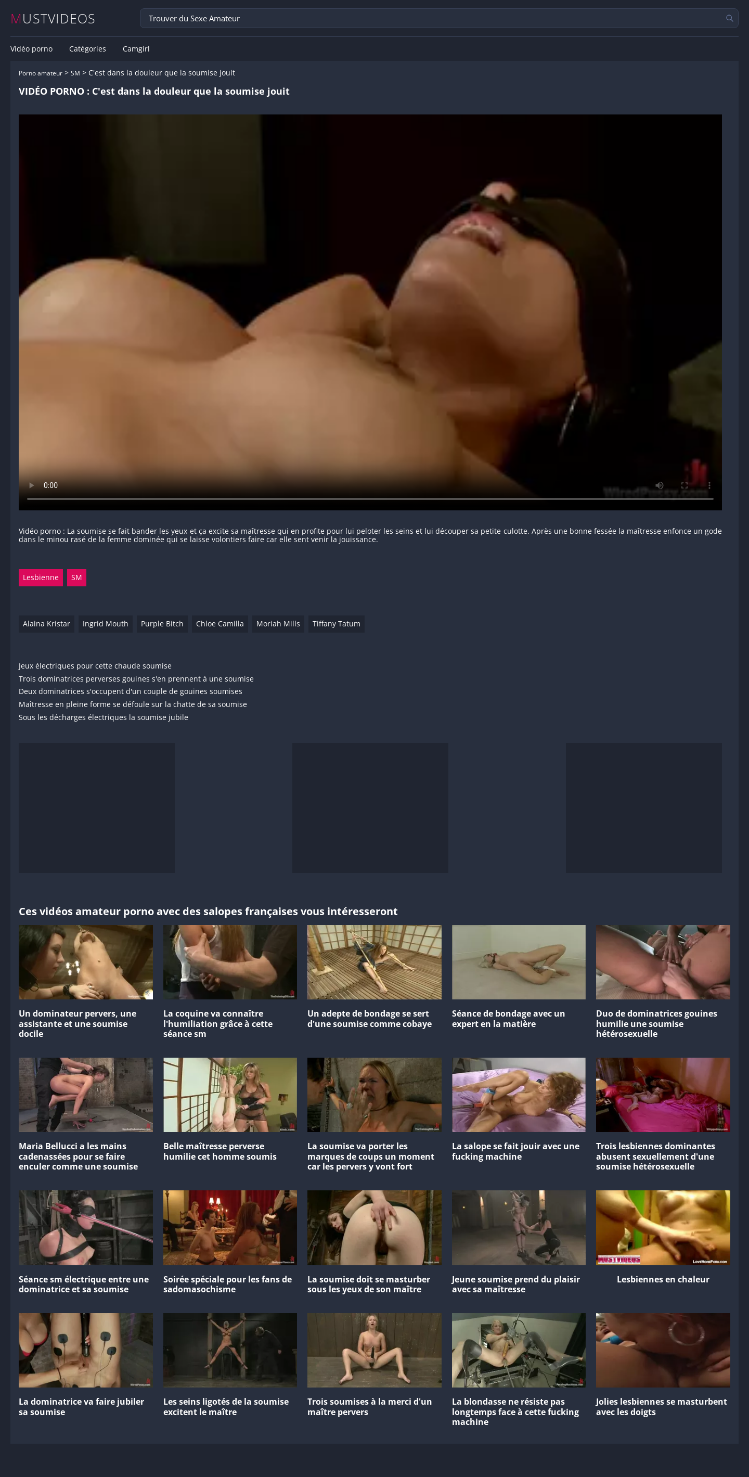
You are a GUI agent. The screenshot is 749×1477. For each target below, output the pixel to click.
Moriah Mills (278, 623)
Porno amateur (40, 73)
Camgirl (136, 49)
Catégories (87, 49)
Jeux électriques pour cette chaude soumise (95, 666)
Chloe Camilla (220, 623)
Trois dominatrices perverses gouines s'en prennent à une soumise (136, 679)
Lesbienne (41, 577)
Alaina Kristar (46, 623)
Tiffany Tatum (336, 623)
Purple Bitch (162, 623)
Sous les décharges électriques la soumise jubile (103, 717)
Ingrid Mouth (105, 623)
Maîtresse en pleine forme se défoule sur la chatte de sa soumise (133, 704)
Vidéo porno (31, 49)
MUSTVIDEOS (53, 18)
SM (75, 73)
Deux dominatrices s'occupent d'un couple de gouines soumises (130, 691)
